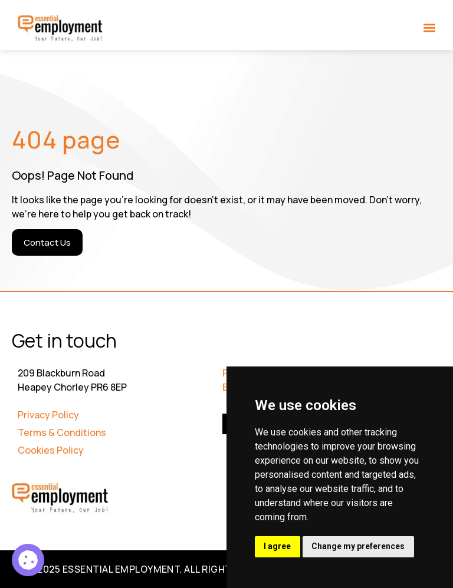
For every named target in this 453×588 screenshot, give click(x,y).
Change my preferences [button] (359, 546)
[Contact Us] (47, 242)
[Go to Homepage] (60, 29)
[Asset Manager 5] (28, 560)
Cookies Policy (51, 450)
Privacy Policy (48, 414)
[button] (429, 27)
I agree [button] (277, 546)
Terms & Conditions (62, 432)
